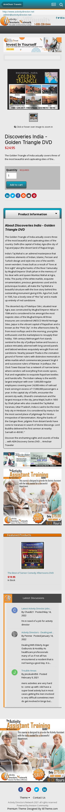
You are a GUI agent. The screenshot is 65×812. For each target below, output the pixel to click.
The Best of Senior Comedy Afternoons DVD (31, 572)
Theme (25, 797)
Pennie (28, 635)
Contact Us (39, 797)
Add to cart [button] (16, 184)
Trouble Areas (28, 670)
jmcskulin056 (31, 674)
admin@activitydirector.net (17, 14)
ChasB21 (29, 611)
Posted (34, 675)
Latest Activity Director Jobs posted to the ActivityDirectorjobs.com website (35, 608)
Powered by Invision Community (32, 805)
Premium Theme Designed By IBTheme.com (32, 808)
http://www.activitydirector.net (18, 11)
